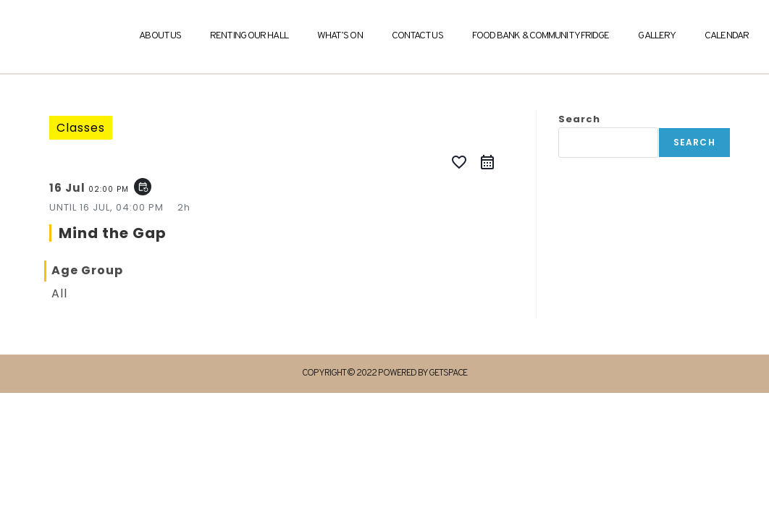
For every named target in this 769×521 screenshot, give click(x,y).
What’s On (340, 36)
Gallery (657, 36)
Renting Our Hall (249, 36)
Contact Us (417, 36)
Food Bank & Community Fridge (541, 36)
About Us (160, 36)
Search (579, 119)
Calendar (727, 36)
